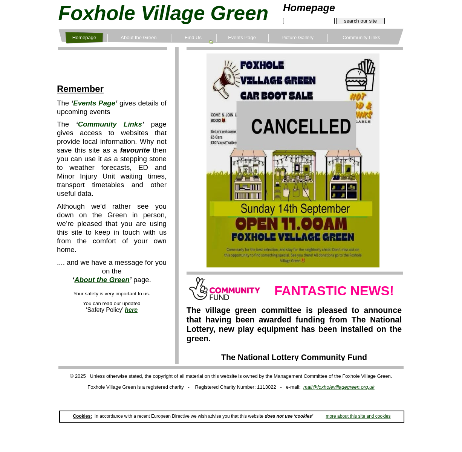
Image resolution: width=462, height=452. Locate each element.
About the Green (101, 280)
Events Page (94, 103)
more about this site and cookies (358, 416)
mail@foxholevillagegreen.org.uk (339, 387)
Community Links (110, 124)
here (131, 310)
